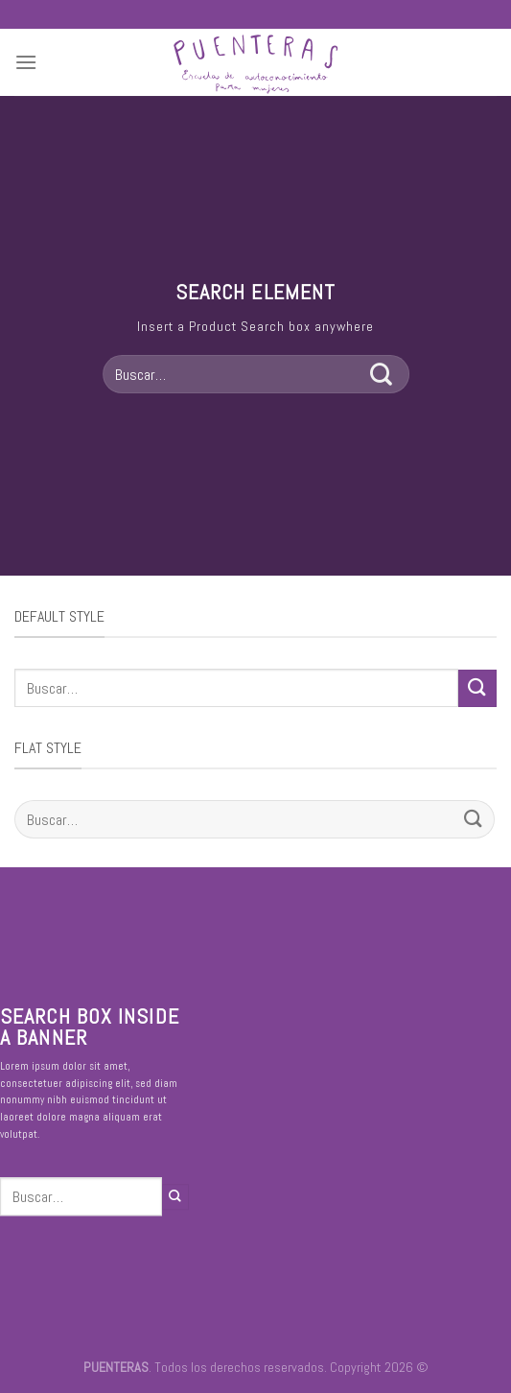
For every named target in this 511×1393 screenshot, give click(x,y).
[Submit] (382, 374)
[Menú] (25, 61)
